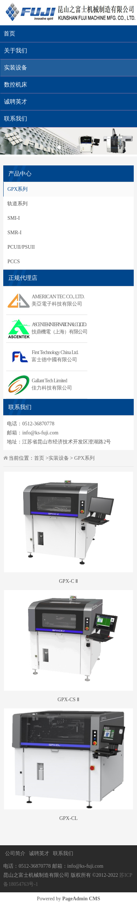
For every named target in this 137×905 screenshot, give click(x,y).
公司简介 (15, 853)
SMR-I (14, 232)
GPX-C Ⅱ (68, 581)
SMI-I (13, 218)
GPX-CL (68, 818)
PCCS (13, 261)
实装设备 (59, 458)
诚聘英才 (39, 853)
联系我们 (63, 853)
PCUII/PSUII (20, 247)
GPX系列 (17, 189)
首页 (9, 33)
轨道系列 (17, 203)
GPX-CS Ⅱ (68, 699)
